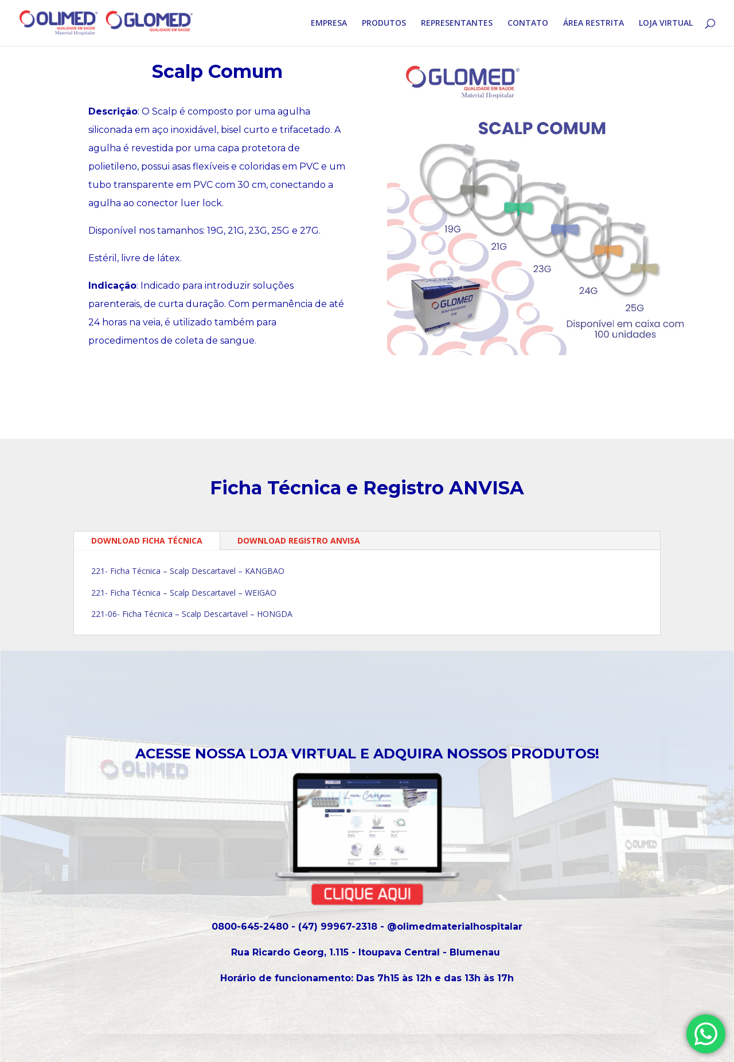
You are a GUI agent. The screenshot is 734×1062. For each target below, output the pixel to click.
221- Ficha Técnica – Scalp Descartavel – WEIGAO (183, 592)
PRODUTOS (384, 23)
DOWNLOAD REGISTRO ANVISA (298, 540)
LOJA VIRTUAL (666, 23)
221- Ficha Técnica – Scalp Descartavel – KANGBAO (187, 570)
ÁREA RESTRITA (593, 23)
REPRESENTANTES (457, 23)
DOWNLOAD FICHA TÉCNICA (146, 540)
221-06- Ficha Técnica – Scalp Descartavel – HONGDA (191, 613)
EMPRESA (329, 23)
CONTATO (527, 23)
